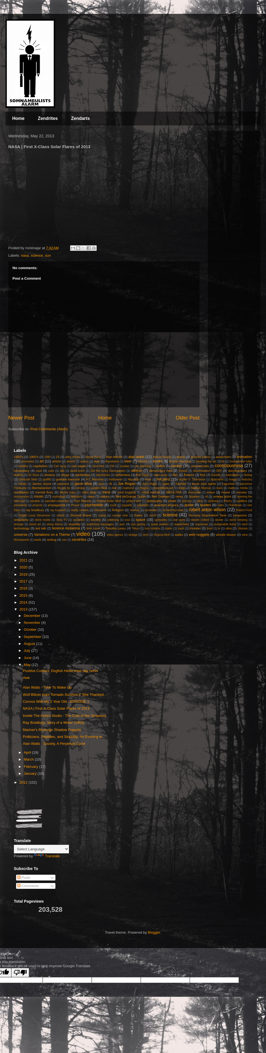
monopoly (194, 492)
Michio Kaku (68, 492)
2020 (24, 567)
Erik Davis (142, 475)
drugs (65, 475)
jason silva (83, 484)
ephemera (122, 475)
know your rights (204, 483)
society (96, 519)
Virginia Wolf (162, 534)
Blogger (154, 932)
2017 (24, 581)
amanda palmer (201, 457)
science (37, 255)
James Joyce (41, 483)
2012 (24, 782)
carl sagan (78, 466)
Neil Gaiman (161, 496)
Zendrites (48, 118)
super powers (159, 524)
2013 (24, 609)
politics (242, 501)
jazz (101, 483)
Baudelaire (112, 461)
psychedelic (94, 505)
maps (181, 488)
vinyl (146, 534)
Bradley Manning (180, 461)
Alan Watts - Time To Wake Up (47, 687)
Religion (118, 510)
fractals (216, 475)
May (28, 665)
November (33, 623)
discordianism (202, 470)
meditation (21, 492)
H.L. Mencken (95, 479)
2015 (24, 595)
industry (247, 479)
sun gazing (138, 524)
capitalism (40, 466)
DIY (219, 470)
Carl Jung (59, 466)
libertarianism (42, 488)
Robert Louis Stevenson (34, 515)
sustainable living (225, 524)
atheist (70, 461)
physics (187, 501)
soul (127, 519)
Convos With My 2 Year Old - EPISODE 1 (56, 701)
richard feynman (173, 510)
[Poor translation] (20, 972)
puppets (127, 505)
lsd (114, 488)
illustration (217, 479)
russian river (120, 515)
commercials (200, 466)
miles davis (89, 492)
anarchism (223, 457)
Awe (26, 678)
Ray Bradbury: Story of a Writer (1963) (53, 722)
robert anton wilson (207, 509)
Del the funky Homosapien (108, 470)
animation (244, 457)
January (31, 773)
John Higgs (149, 483)
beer (128, 461)
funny (248, 475)
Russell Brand (81, 515)
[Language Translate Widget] (41, 849)
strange (19, 524)
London (80, 488)
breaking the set (206, 461)
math (231, 488)
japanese (63, 483)
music (39, 496)
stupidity (74, 524)
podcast (213, 501)
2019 (24, 574)
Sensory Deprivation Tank (207, 515)
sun (48, 255)
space (140, 520)
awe (97, 461)
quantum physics (166, 505)
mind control (151, 492)
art (42, 461)
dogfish (18, 475)
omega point (222, 496)
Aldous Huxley (162, 457)
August (30, 644)
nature (104, 496)
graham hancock (68, 479)
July (27, 650)
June (28, 658)
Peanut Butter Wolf (109, 501)
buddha (23, 466)
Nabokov (76, 496)
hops (148, 479)
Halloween (116, 479)
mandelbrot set (163, 488)
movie (225, 492)
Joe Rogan (126, 484)
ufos (229, 528)
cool (39, 470)
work (37, 539)
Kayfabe (181, 483)
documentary (237, 470)
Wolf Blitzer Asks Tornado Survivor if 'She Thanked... (64, 694)
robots (61, 515)
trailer (168, 528)
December (33, 616)
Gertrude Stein (28, 479)
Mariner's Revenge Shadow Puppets (52, 730)
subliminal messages (100, 524)
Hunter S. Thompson (192, 479)
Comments (28, 886)
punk (113, 505)
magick (144, 488)
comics (176, 466)
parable (35, 501)
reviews (134, 510)
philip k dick (133, 501)
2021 (24, 560)
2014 (24, 602)
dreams (49, 475)
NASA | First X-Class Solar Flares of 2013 (56, 708)
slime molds (42, 519)
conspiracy (21, 470)
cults (51, 470)
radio (221, 505)
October (31, 629)
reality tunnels (80, 510)
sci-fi (152, 515)
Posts (23, 878)
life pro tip (63, 488)
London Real (98, 488)
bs (222, 461)
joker (165, 483)
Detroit (183, 470)
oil (206, 496)
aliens (181, 457)
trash (181, 528)
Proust (75, 505)
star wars (179, 519)
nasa (25, 255)
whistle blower (226, 534)
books (158, 461)
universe (20, 534)
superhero (181, 524)
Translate (47, 856)
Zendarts (80, 118)
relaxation (100, 510)
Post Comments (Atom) (49, 429)
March (29, 759)
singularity (21, 519)
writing (51, 539)
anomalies (27, 461)
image (233, 479)
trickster (195, 528)
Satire (138, 515)
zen (64, 539)
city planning (143, 466)
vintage (133, 534)
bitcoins (143, 461)
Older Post (188, 418)
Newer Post (21, 418)
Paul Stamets (82, 501)
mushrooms (21, 496)
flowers (189, 475)
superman (201, 524)
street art (35, 524)
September (33, 637)
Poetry (228, 501)
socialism (79, 519)
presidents (20, 505)
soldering (113, 519)
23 (57, 457)
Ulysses (243, 528)
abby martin (72, 457)
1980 (47, 457)
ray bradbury (35, 510)
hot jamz (163, 479)
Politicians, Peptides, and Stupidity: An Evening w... (63, 737)
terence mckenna (66, 528)
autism (84, 461)
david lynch (77, 470)
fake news (160, 475)
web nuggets (199, 534)
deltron (136, 470)
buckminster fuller (241, 461)
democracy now (160, 470)
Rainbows (235, 505)
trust (210, 528)
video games (115, 534)
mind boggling (126, 492)
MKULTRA (174, 492)
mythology (58, 496)
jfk (110, 483)
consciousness (229, 465)
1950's (18, 457)
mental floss (44, 492)
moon (211, 492)
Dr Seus (34, 475)
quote (189, 505)
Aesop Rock (93, 457)
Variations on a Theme (52, 534)
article (56, 461)
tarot (245, 524)
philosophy (154, 501)
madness (128, 488)
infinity (22, 483)
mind (106, 492)
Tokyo (135, 528)
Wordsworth (21, 539)
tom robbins (152, 528)
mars (219, 488)
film (175, 475)
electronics (103, 475)
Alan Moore (114, 457)
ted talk (40, 528)
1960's (34, 457)
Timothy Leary (115, 528)
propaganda (56, 505)
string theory (55, 524)
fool (202, 475)
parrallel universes (57, 501)
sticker (219, 519)
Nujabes (194, 496)
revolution (151, 510)
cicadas (124, 466)
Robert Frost (244, 510)
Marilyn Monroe (201, 488)
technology (22, 528)
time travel (93, 528)
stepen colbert (200, 519)
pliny (200, 501)
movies (242, 492)
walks (179, 534)
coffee (160, 466)
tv (219, 528)
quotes (205, 505)
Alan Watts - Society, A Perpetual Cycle (54, 744)
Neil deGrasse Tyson (131, 496)
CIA (111, 466)
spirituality (160, 519)
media (244, 488)
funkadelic (232, 475)
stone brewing (238, 519)
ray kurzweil (57, 510)
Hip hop (133, 479)
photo (172, 501)
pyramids (143, 505)
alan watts (136, 457)
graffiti (47, 479)
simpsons (240, 515)
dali (62, 470)
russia (102, 515)
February (31, 766)
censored (98, 466)
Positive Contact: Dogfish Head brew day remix (60, 671)
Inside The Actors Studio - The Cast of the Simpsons (64, 716)
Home (18, 118)
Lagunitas (228, 483)
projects (37, 505)
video (83, 534)
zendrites (79, 539)
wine (245, 534)
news (179, 496)
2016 (24, 588)
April (28, 752)
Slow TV (61, 519)
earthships (82, 475)
